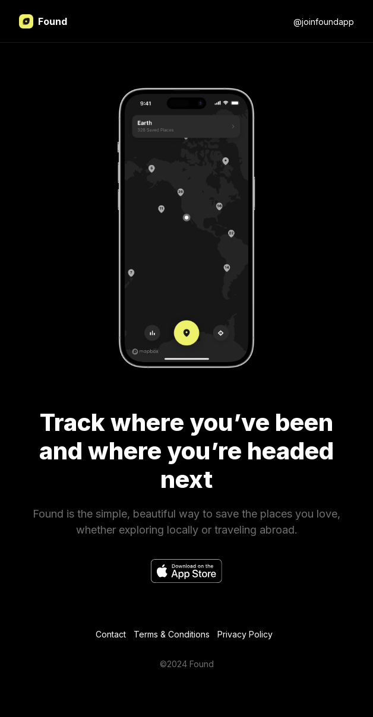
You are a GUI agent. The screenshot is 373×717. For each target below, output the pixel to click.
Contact (111, 634)
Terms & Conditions (172, 634)
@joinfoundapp (323, 22)
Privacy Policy (245, 634)
